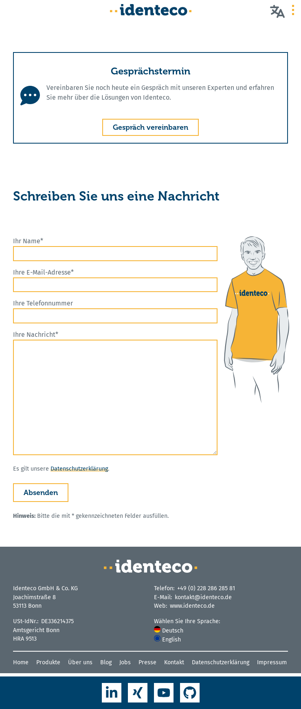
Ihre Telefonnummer (115, 311)
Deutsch (168, 630)
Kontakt (174, 662)
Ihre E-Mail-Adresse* (115, 280)
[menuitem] (221, 630)
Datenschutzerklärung (79, 468)
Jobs (125, 662)
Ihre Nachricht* (115, 393)
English (167, 639)
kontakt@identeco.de (203, 597)
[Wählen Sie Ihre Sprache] (277, 11)
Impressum (272, 662)
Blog (106, 662)
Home (21, 662)
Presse (147, 662)
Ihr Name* (115, 249)
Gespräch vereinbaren (150, 127)
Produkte (48, 662)
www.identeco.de (192, 605)
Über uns (80, 662)
